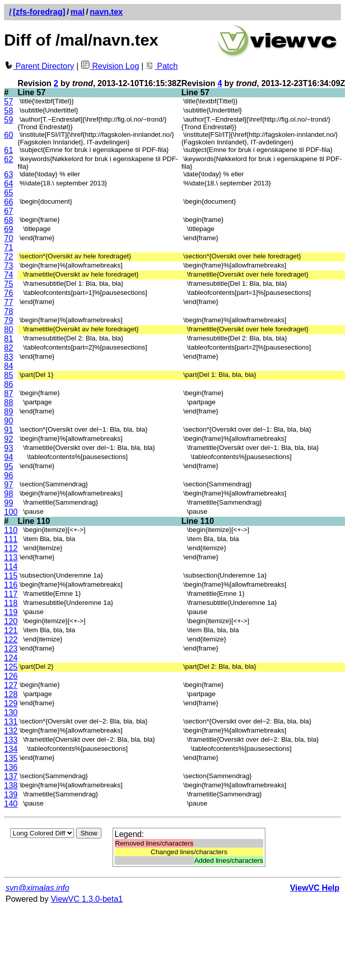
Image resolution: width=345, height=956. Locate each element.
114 (11, 566)
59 (8, 120)
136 (11, 767)
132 (11, 730)
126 (11, 676)
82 (8, 347)
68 (8, 220)
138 (11, 785)
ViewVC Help (314, 888)
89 (8, 411)
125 (11, 667)
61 (8, 150)
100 (11, 512)
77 (8, 302)
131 (11, 721)
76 (8, 293)
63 (8, 174)
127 (11, 685)
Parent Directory (39, 66)
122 (11, 639)
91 (8, 430)
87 (8, 393)
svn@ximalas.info (38, 888)
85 (8, 375)
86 (8, 384)
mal (78, 12)
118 (11, 603)
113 (11, 557)
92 (8, 439)
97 (8, 484)
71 (8, 247)
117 (11, 594)
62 (8, 159)
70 (8, 238)
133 (11, 740)
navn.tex (106, 12)
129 (11, 703)
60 (8, 135)
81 (8, 338)
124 (11, 658)
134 (11, 749)
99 (8, 503)
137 (11, 776)
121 (11, 630)
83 (8, 357)
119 (11, 612)
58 (8, 110)
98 (8, 493)
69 (8, 229)
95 (8, 466)
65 (8, 192)
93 (8, 448)
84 (8, 366)
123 (11, 648)
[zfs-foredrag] (39, 12)
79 (8, 320)
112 (11, 548)
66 (8, 202)
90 (8, 420)
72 (8, 256)
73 (8, 265)
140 (11, 803)
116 (11, 585)
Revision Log (110, 66)
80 (8, 329)
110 (11, 530)
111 (11, 539)
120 (11, 621)
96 (8, 475)
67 (8, 211)
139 (11, 794)
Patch (162, 66)
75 (8, 284)
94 (8, 457)
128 (11, 694)
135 (11, 758)
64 (8, 183)
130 (11, 712)
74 (8, 275)
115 (11, 575)
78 (8, 311)
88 (8, 402)
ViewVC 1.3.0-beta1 (87, 899)
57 (8, 101)
